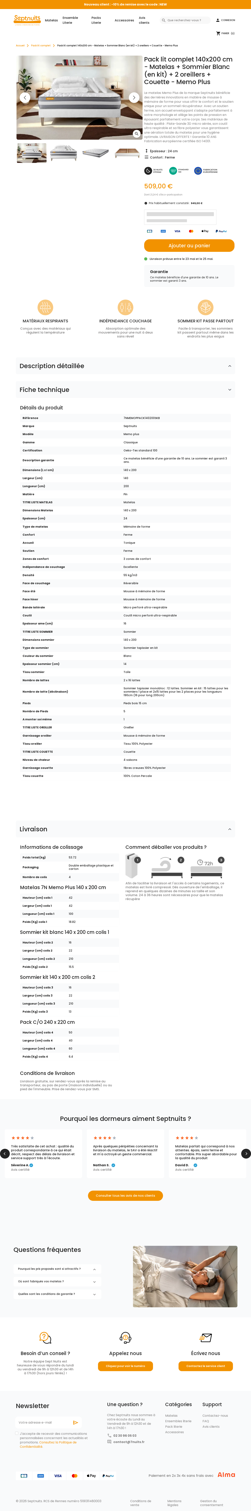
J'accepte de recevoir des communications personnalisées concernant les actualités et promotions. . (54, 1440)
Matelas (51, 20)
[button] (225, 20)
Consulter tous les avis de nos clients (125, 1195)
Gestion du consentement (211, 1503)
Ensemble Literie (70, 20)
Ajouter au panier (189, 245)
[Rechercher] (185, 20)
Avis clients (144, 20)
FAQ (205, 1421)
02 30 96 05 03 (124, 1436)
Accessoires (124, 20)
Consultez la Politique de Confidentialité (48, 1444)
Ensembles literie (178, 1421)
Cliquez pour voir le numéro (125, 1366)
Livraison (33, 829)
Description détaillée (52, 365)
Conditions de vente (140, 1503)
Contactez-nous (215, 1415)
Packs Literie (96, 20)
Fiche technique (44, 389)
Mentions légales (174, 1503)
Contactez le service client (205, 1366)
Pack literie (173, 1426)
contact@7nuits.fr (129, 1442)
